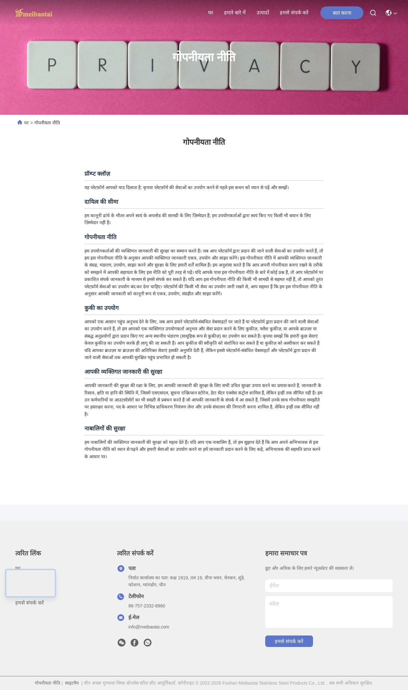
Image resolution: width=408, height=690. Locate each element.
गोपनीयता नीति (47, 683)
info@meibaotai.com (148, 626)
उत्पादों (263, 12)
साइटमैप (72, 683)
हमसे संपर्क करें (294, 12)
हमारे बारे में (235, 12)
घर (210, 12)
